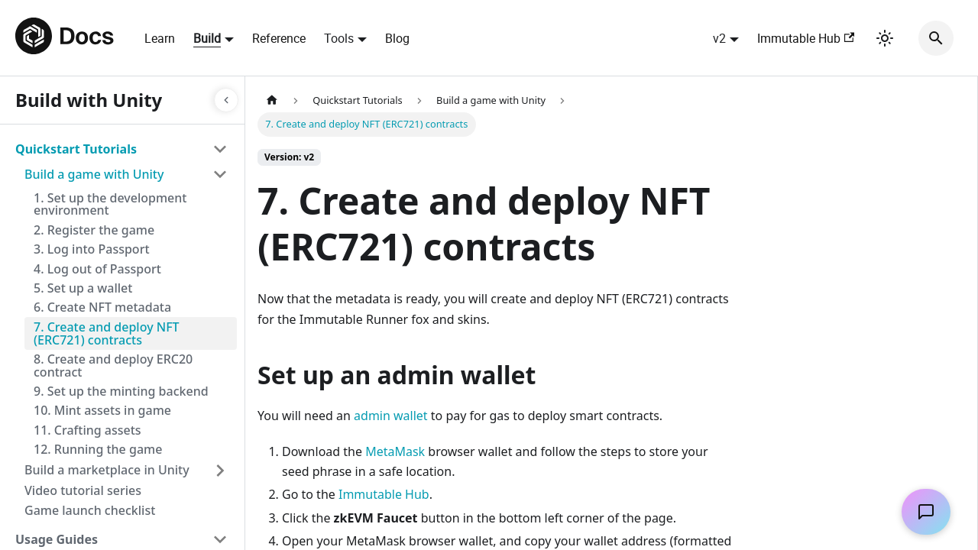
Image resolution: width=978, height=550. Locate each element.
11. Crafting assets (87, 430)
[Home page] (272, 100)
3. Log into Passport (92, 249)
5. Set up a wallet (83, 288)
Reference (279, 38)
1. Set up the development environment (110, 204)
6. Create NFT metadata (102, 307)
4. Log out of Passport (97, 268)
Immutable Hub (805, 38)
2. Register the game (94, 230)
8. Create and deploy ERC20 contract (113, 365)
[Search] (936, 38)
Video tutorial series (82, 490)
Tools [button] (339, 38)
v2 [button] (719, 38)
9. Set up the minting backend (121, 391)
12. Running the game (98, 449)
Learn (159, 38)
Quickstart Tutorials (76, 149)
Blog (397, 38)
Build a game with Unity (94, 174)
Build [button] (207, 38)
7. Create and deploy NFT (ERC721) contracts (107, 333)
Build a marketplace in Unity (106, 469)
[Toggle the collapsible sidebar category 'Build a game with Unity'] (220, 174)
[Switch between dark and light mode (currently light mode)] (885, 38)
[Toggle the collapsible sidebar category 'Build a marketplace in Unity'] (220, 470)
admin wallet (391, 415)
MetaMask (395, 451)
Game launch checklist (89, 510)
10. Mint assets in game (102, 410)
